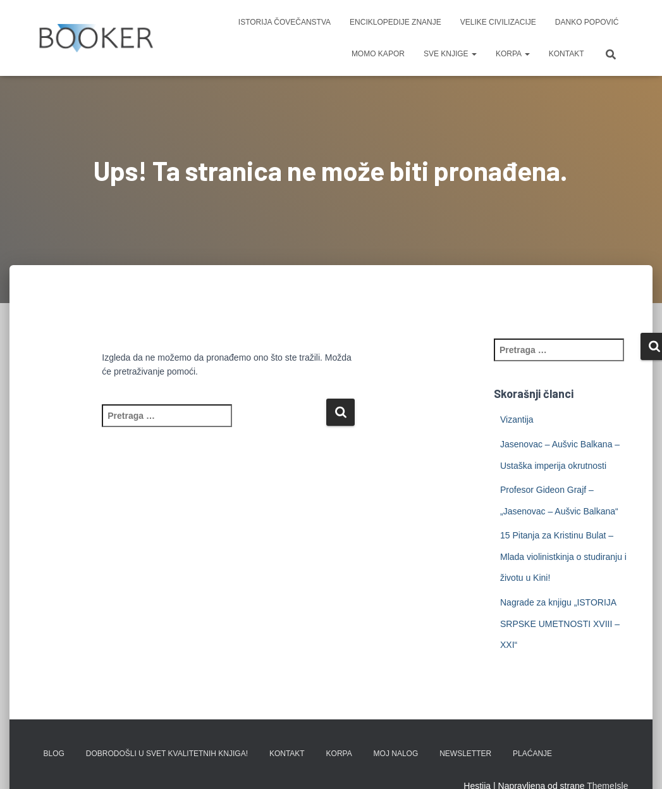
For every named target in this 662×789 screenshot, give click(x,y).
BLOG (54, 753)
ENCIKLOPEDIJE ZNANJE (395, 22)
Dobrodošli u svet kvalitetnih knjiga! (167, 753)
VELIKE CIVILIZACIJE (498, 22)
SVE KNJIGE (450, 53)
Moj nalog (396, 753)
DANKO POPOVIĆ (587, 22)
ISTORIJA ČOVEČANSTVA (284, 22)
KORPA (513, 53)
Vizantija (517, 419)
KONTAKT (566, 53)
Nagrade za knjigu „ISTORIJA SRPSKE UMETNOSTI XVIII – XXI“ (560, 623)
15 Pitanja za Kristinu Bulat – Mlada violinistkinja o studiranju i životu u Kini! (563, 556)
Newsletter (465, 753)
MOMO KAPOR (378, 53)
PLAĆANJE (532, 753)
